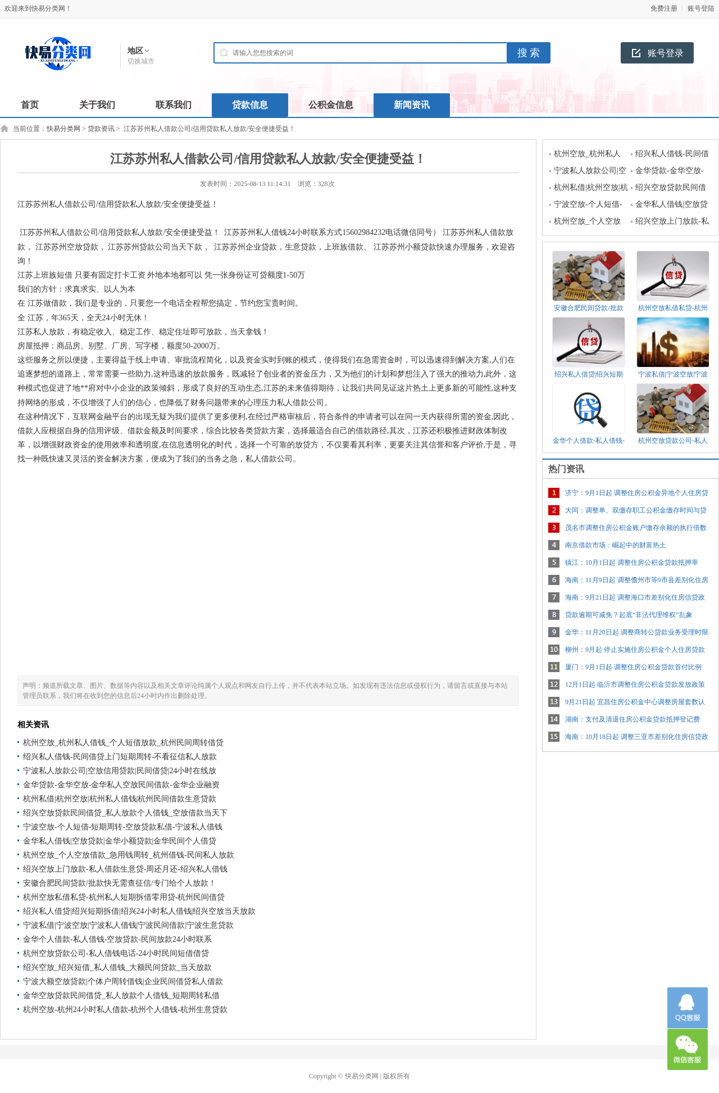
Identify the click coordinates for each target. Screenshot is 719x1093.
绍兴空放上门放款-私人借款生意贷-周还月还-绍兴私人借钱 (125, 869)
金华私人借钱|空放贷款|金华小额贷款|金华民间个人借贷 (119, 841)
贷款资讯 (101, 129)
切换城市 (141, 61)
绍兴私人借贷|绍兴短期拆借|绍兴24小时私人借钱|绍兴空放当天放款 (139, 911)
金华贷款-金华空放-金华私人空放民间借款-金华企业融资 (121, 785)
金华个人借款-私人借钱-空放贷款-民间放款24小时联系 (117, 939)
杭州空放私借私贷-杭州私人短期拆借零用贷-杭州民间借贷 (124, 897)
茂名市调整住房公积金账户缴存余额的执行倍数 (636, 528)
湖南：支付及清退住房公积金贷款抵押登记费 (632, 719)
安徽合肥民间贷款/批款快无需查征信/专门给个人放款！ (119, 883)
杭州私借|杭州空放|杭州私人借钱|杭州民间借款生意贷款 (119, 799)
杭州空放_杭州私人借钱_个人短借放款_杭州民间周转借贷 (123, 742)
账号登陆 (701, 8)
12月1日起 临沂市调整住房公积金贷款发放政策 (635, 684)
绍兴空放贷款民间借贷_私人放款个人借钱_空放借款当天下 (125, 813)
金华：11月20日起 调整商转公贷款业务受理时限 (636, 632)
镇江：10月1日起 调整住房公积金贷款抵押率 (631, 562)
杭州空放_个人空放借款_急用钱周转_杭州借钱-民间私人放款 (128, 855)
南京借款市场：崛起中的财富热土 (615, 545)
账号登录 (666, 53)
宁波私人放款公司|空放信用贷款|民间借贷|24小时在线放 (119, 771)
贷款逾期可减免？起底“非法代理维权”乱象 (629, 615)
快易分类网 (63, 129)
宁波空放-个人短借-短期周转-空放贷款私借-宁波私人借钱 (122, 827)
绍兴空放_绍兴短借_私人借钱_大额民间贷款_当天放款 (117, 967)
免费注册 (663, 8)
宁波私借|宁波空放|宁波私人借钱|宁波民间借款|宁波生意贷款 (128, 925)
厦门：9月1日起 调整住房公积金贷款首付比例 (633, 667)
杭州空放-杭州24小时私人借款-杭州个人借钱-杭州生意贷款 (125, 1009)
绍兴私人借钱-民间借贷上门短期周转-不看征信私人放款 (120, 756)
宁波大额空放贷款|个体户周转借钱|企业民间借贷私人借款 (123, 981)
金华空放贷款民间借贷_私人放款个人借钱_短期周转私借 (121, 995)
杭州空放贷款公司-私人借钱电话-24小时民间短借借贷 (116, 953)
